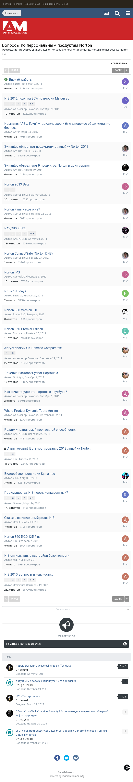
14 (32, 233)
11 (32, 579)
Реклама (17, 4)
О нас (65, 4)
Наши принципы (51, 4)
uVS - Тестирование (28, 696)
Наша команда (32, 4)
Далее (118, 70)
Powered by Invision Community (66, 776)
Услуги (7, 4)
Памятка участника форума (23, 643)
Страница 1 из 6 (66, 70)
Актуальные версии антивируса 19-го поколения (46, 680)
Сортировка (119, 63)
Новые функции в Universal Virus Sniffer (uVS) (43, 665)
